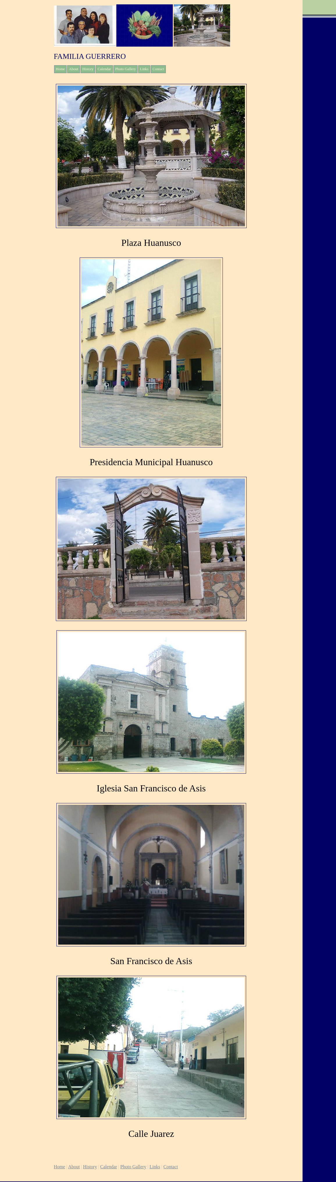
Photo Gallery (125, 69)
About (73, 69)
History (87, 69)
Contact (158, 69)
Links (144, 69)
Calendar (104, 69)
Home (60, 69)
